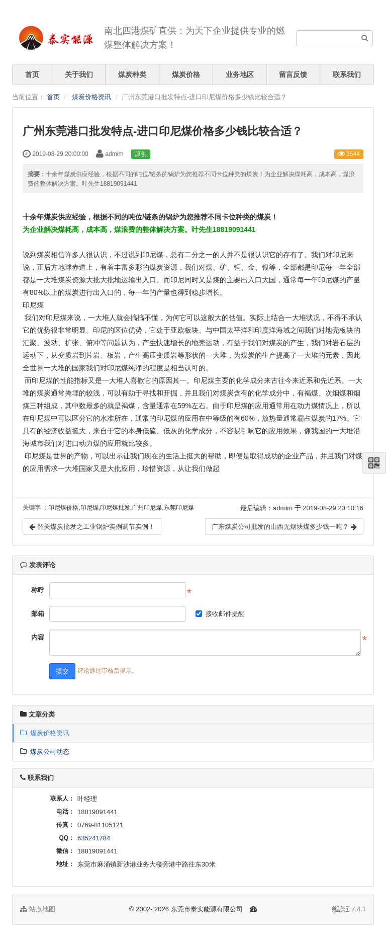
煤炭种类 (132, 74)
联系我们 (347, 74)
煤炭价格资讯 (91, 97)
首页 (32, 74)
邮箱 (37, 613)
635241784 (93, 838)
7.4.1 (349, 909)
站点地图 (37, 909)
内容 (37, 637)
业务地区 (240, 74)
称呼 (37, 590)
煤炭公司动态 (44, 751)
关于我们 (79, 74)
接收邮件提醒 (220, 613)
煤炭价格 (186, 74)
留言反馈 (293, 74)
